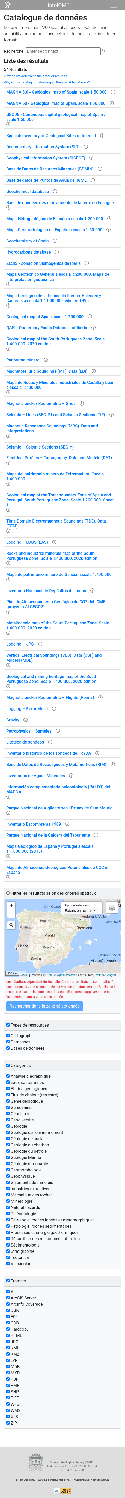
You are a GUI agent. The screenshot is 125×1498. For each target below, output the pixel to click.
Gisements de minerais (29, 1182)
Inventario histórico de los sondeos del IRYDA (48, 753)
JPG (12, 1341)
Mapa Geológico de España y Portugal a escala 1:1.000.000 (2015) (50, 849)
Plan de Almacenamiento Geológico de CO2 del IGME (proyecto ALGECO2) (55, 604)
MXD (13, 1373)
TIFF (12, 1398)
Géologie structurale (27, 1163)
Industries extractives (28, 1188)
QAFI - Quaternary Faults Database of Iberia (46, 327)
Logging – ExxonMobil (27, 708)
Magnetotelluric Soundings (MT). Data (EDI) (46, 371)
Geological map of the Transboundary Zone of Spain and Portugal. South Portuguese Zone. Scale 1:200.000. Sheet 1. (60, 500)
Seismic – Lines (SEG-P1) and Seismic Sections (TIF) (55, 414)
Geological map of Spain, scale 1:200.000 (45, 316)
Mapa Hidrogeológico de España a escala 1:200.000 (54, 218)
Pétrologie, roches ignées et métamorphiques (50, 1220)
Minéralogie (19, 1201)
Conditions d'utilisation (91, 1480)
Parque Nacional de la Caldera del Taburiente (48, 835)
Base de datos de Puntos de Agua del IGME (46, 180)
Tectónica (17, 1257)
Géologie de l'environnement (34, 1132)
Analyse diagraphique (28, 1076)
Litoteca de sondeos (25, 742)
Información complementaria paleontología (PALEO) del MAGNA (58, 789)
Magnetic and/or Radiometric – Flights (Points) (50, 697)
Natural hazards (23, 1207)
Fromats (16, 1281)
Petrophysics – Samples (29, 731)
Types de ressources (27, 1025)
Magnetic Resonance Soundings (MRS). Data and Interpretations (52, 428)
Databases (18, 1042)
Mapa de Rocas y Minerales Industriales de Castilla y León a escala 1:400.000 (60, 385)
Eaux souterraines (25, 1082)
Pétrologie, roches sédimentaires (39, 1226)
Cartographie (20, 1035)
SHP (12, 1391)
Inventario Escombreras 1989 (33, 824)
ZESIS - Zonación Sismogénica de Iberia (43, 263)
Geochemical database (27, 191)
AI (10, 1291)
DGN (12, 1310)
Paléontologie (21, 1213)
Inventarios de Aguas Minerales (35, 775)
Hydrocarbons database (28, 252)
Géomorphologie (23, 1170)
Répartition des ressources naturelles (43, 1238)
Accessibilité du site (54, 1480)
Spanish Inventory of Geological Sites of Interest (51, 135)
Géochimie (18, 1113)
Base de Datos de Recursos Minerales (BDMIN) (50, 169)
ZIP (11, 1423)
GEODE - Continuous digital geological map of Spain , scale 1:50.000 (55, 117)
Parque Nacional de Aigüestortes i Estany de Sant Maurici (60, 808)
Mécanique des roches (29, 1195)
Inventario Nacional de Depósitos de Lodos (46, 590)
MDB (13, 1366)
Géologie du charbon (27, 1145)
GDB (12, 1323)
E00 (12, 1316)
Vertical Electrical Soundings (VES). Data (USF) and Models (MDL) (54, 658)
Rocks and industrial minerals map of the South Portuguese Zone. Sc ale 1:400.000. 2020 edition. (52, 556)
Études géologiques (26, 1088)
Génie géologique (24, 1101)
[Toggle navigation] (113, 5)
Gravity (12, 719)
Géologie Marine (23, 1157)
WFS (12, 1404)
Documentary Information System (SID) (43, 146)
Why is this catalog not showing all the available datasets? (47, 82)
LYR (11, 1360)
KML (12, 1348)
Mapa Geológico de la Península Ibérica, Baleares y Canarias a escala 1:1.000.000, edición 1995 (53, 298)
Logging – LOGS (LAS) (27, 542)
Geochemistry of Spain (27, 240)
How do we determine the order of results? (35, 76)
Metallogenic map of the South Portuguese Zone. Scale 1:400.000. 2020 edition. (57, 625)
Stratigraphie (20, 1251)
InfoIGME (58, 5)
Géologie (16, 1126)
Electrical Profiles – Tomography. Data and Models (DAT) (59, 457)
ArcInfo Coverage (24, 1304)
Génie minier (20, 1107)
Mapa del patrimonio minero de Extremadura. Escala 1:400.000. (55, 476)
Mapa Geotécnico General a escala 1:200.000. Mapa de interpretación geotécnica (57, 277)
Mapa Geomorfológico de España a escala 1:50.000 (54, 229)
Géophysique (20, 1176)
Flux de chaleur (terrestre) (32, 1094)
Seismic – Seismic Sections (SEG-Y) (40, 447)
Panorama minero (22, 360)
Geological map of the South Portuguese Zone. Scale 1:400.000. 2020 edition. (55, 341)
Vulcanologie (20, 1263)
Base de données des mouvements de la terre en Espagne (60, 202)
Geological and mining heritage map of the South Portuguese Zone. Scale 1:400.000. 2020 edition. (51, 679)
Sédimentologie (23, 1245)
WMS (13, 1410)
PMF (12, 1385)
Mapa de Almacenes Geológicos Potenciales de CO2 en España (58, 870)
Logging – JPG (20, 644)
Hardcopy (17, 1329)
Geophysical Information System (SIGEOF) (45, 158)
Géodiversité (20, 1120)
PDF (12, 1379)
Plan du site (25, 1480)
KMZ (13, 1354)
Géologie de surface (27, 1138)
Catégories (18, 1065)
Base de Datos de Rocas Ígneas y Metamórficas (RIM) (56, 764)
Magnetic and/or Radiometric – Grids (40, 403)
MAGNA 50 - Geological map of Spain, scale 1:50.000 (55, 103)
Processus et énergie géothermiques (42, 1232)
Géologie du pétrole (26, 1151)
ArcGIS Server (21, 1298)
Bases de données (25, 1048)
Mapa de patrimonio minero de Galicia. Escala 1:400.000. (59, 574)
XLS (12, 1416)
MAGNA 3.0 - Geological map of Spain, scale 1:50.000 (56, 92)
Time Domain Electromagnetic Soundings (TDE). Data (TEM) (56, 524)
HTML (14, 1335)
